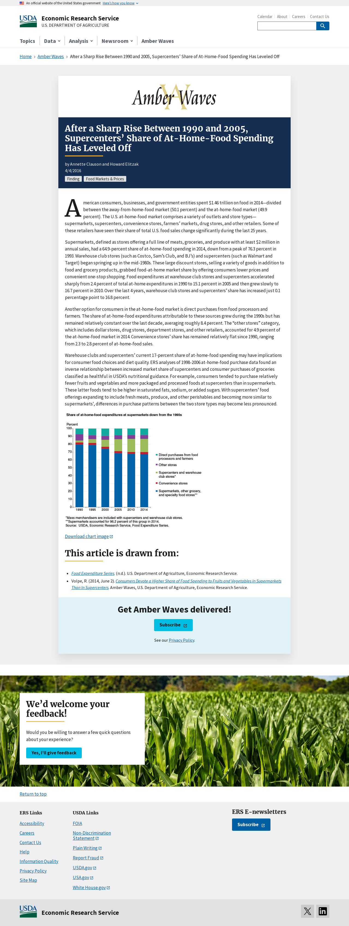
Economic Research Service (80, 18)
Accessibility (32, 823)
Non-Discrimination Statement (92, 835)
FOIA (77, 823)
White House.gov (89, 888)
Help (24, 852)
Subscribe (170, 625)
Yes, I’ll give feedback (54, 753)
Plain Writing (85, 848)
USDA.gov (82, 868)
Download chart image (87, 536)
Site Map (28, 880)
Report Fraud (86, 858)
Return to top (33, 794)
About (282, 16)
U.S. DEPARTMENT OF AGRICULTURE (75, 25)
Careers (298, 16)
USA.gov (81, 877)
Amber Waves (158, 40)
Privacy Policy (181, 640)
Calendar (264, 16)
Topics (27, 40)
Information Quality (39, 861)
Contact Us (319, 16)
